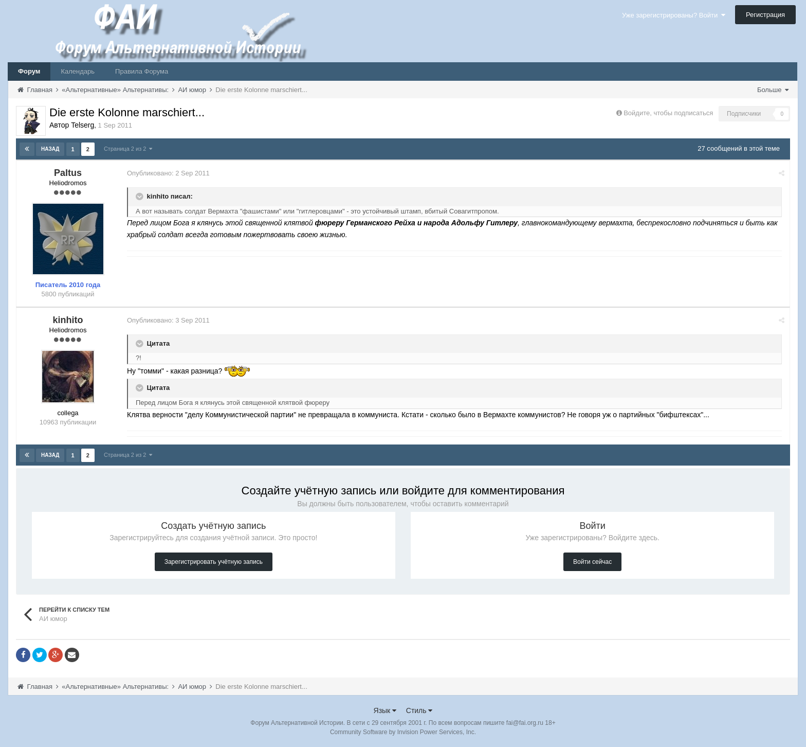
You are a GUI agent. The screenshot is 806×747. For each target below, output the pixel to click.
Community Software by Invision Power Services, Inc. (403, 732)
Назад (50, 149)
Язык (385, 710)
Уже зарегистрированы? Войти (673, 15)
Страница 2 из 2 (128, 149)
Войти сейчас (592, 561)
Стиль (419, 710)
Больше (773, 90)
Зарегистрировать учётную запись (213, 561)
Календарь (78, 71)
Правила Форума (141, 71)
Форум (29, 71)
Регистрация (765, 15)
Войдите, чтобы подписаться (668, 113)
